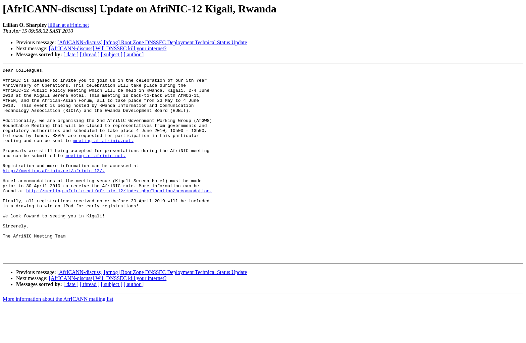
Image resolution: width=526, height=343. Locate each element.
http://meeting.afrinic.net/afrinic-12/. (54, 192)
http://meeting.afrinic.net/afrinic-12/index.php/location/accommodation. (119, 216)
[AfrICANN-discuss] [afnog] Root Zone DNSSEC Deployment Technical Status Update (152, 42)
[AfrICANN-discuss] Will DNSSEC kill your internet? (108, 48)
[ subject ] (111, 54)
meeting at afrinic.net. (103, 155)
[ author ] (134, 54)
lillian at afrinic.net (68, 25)
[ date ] (70, 54)
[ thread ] (90, 54)
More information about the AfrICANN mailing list (58, 337)
